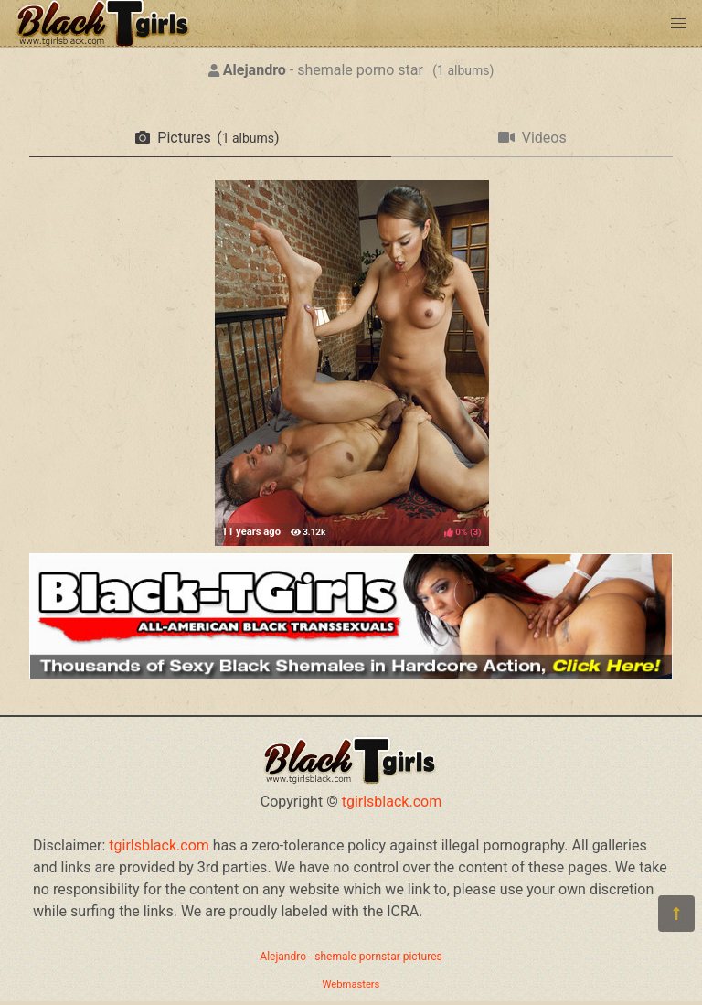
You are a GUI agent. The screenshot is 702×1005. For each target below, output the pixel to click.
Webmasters (351, 984)
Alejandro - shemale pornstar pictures (350, 956)
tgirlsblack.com (392, 801)
